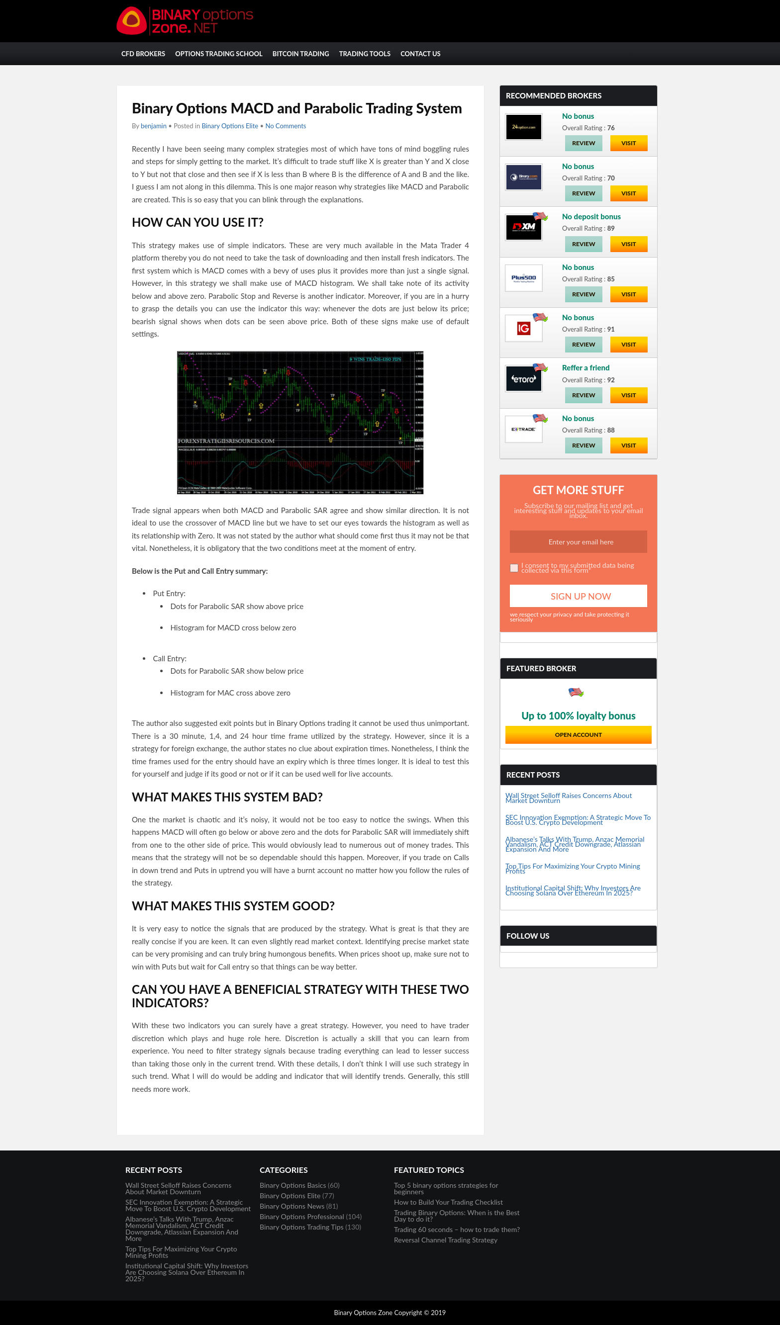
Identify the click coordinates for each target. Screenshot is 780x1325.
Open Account (578, 734)
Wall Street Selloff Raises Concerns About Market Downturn (568, 797)
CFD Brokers (143, 54)
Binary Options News (292, 1206)
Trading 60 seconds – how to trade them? (457, 1229)
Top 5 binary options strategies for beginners (446, 1188)
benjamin (154, 126)
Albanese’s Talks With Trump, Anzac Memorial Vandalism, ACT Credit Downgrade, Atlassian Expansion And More (575, 844)
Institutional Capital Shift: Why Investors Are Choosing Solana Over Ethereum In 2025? (573, 890)
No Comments (285, 126)
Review (583, 143)
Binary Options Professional (302, 1216)
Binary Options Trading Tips (302, 1227)
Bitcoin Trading (301, 54)
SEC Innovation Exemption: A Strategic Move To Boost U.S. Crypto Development (578, 819)
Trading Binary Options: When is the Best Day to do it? (457, 1215)
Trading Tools (365, 54)
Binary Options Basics (293, 1185)
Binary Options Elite (229, 126)
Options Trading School (219, 54)
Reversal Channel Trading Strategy (445, 1240)
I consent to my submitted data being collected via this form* (577, 567)
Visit (628, 143)
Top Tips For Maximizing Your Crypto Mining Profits (572, 868)
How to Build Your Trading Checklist (448, 1202)
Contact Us (420, 54)
